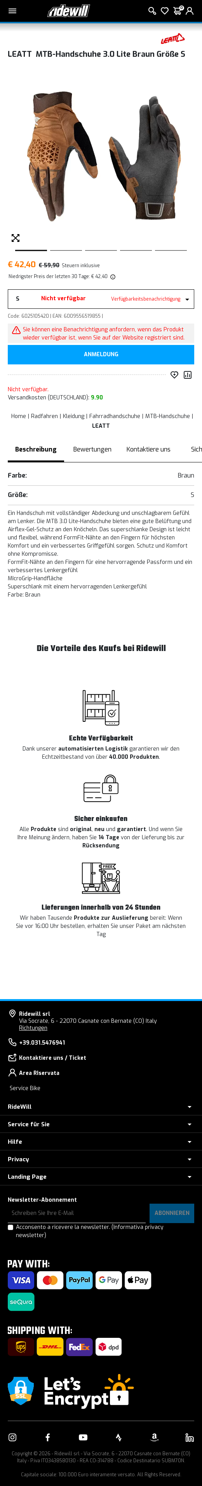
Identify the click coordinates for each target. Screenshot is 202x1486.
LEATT (101, 426)
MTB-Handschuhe (167, 416)
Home (18, 416)
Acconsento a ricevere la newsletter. (90, 1231)
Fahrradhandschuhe (114, 416)
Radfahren (44, 416)
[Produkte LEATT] (173, 38)
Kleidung (73, 416)
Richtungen (33, 1028)
